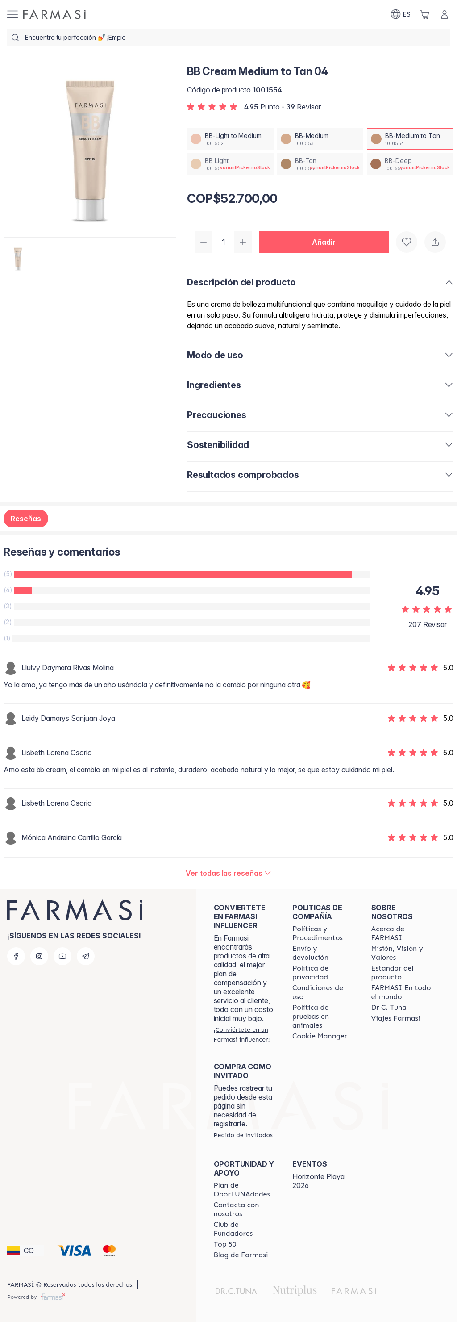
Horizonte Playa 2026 (318, 1181)
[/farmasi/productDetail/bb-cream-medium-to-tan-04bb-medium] (320, 139)
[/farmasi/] (54, 14)
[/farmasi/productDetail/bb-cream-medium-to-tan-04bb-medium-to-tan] (410, 139)
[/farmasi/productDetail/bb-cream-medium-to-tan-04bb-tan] (320, 164)
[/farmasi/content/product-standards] (402, 973)
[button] (324, 242)
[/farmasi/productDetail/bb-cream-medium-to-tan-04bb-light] (230, 164)
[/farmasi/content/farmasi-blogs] (241, 1255)
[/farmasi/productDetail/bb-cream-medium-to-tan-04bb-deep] (410, 164)
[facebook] (16, 956)
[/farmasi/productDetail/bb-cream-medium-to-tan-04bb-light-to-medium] (230, 139)
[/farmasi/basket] (425, 14)
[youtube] (62, 956)
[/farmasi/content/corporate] (402, 992)
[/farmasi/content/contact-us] (245, 1209)
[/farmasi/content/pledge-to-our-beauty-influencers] (389, 1007)
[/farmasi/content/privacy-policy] (323, 973)
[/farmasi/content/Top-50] (225, 1244)
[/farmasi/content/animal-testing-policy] (323, 1016)
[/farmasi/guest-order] (243, 1135)
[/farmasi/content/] (319, 1036)
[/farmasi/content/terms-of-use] (323, 992)
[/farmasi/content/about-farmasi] (402, 933)
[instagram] (39, 956)
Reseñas (26, 518)
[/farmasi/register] (245, 1034)
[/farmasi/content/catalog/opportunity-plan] (245, 1190)
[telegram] (86, 956)
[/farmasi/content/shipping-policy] (323, 953)
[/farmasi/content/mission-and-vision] (402, 953)
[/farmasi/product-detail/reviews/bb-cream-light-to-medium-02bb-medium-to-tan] (228, 873)
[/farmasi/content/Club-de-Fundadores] (245, 1229)
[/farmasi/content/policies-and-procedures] (323, 933)
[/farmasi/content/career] (395, 1018)
